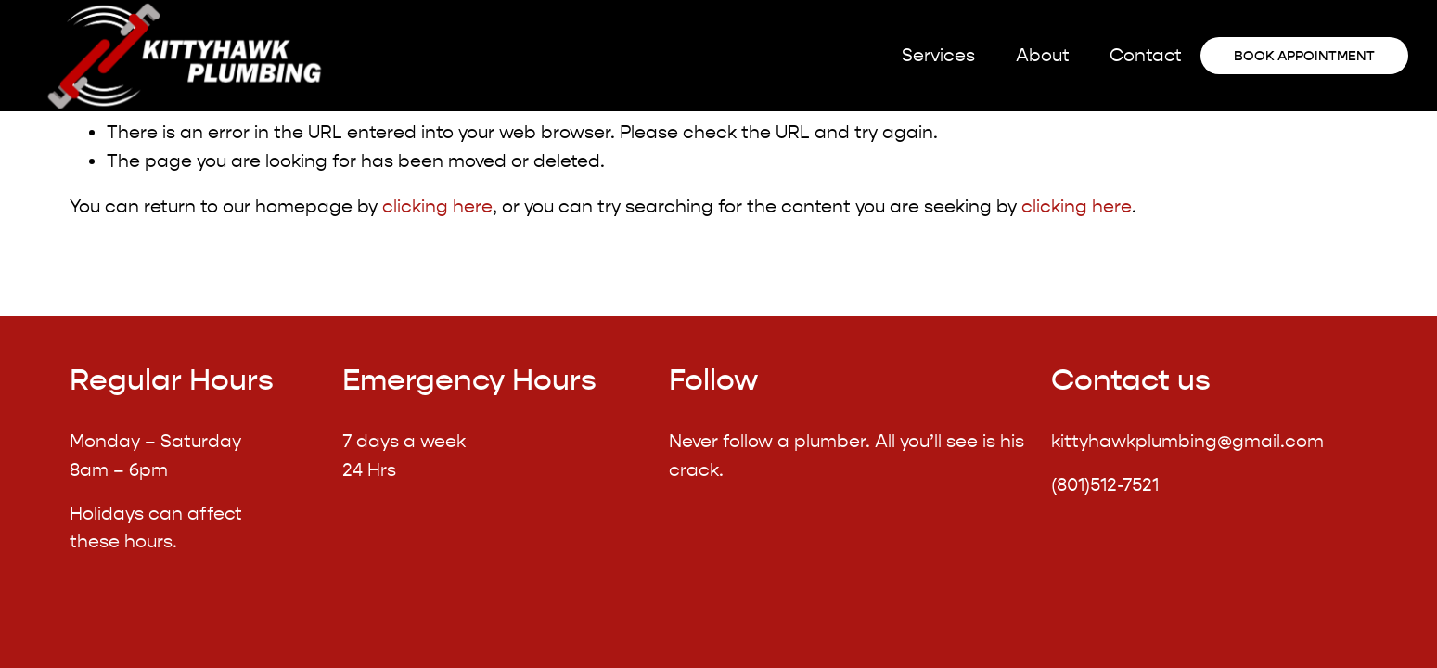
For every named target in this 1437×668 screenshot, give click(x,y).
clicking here (437, 206)
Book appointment (1304, 56)
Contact (1146, 55)
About (1043, 55)
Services (938, 55)
